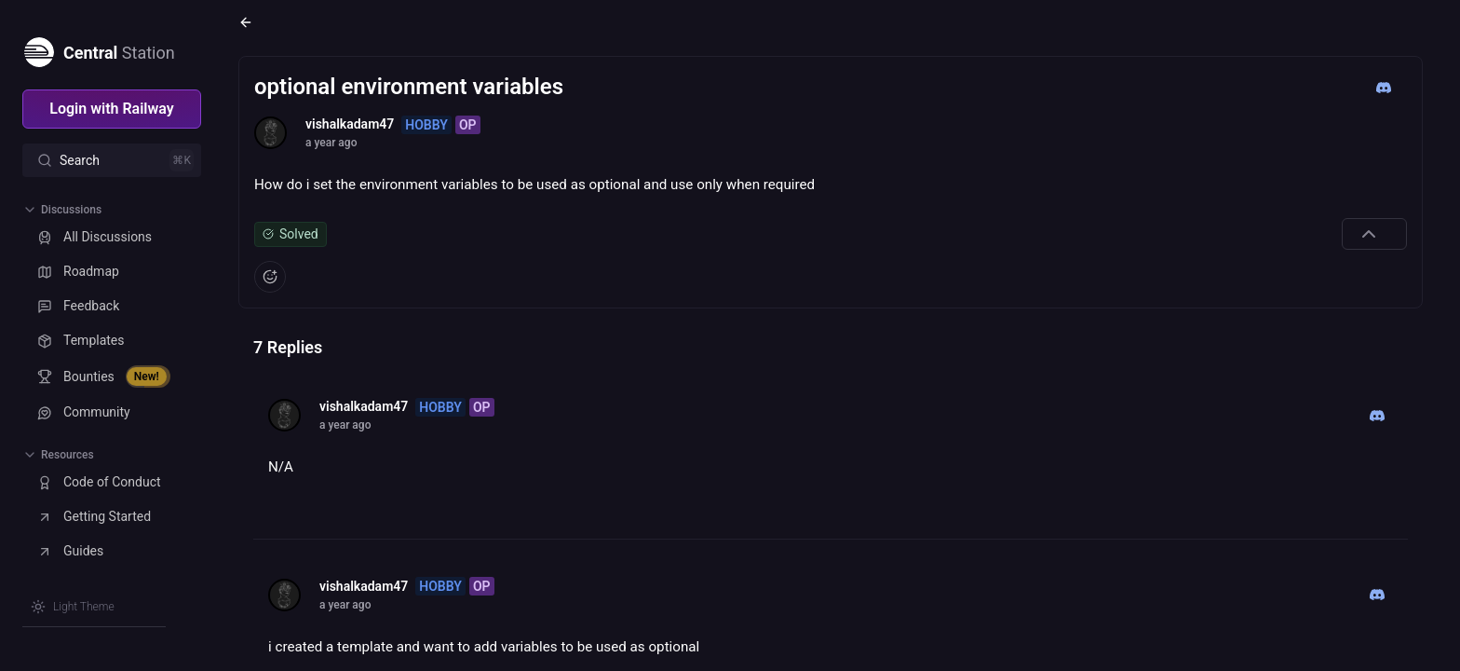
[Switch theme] (72, 607)
